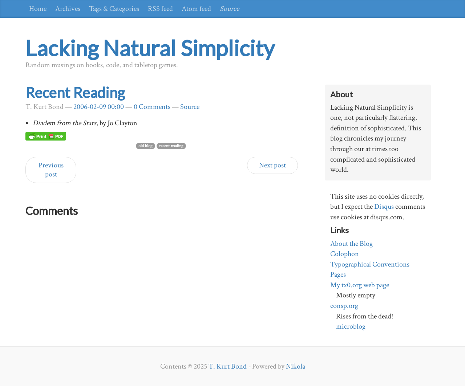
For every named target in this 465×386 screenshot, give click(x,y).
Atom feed (196, 8)
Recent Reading (75, 92)
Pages (338, 274)
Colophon (344, 254)
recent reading (171, 146)
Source (229, 8)
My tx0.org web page (359, 285)
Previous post (51, 170)
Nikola (295, 366)
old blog (145, 146)
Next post (272, 165)
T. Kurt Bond (228, 366)
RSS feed (160, 8)
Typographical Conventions (369, 264)
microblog (350, 326)
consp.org (344, 305)
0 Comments (152, 106)
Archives (67, 8)
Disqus (384, 206)
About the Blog (351, 243)
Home (37, 8)
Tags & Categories (114, 8)
